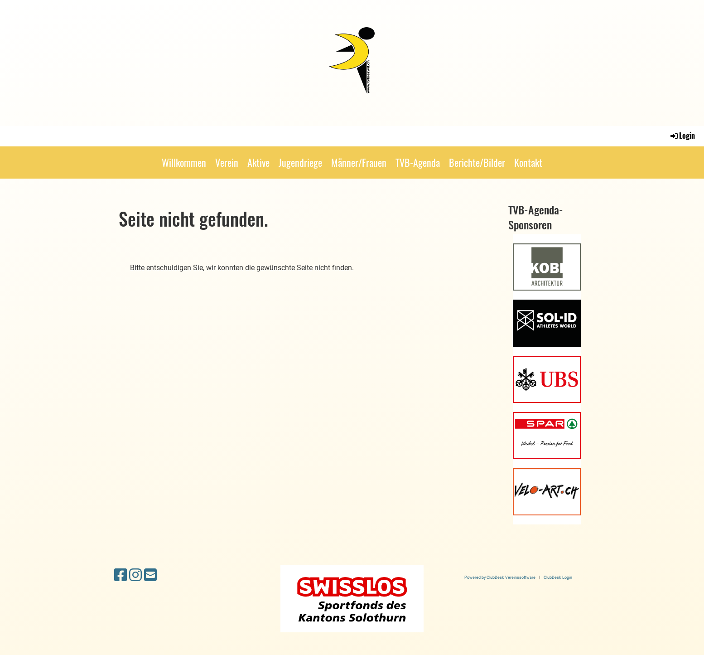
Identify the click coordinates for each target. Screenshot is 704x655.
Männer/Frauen (358, 162)
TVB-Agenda (417, 162)
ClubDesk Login (558, 577)
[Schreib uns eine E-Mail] (150, 575)
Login (682, 135)
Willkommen (184, 162)
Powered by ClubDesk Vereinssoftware (499, 577)
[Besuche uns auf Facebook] (120, 575)
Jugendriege (300, 162)
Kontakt (528, 162)
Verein (226, 162)
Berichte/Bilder (477, 162)
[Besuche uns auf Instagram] (135, 575)
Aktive (258, 162)
